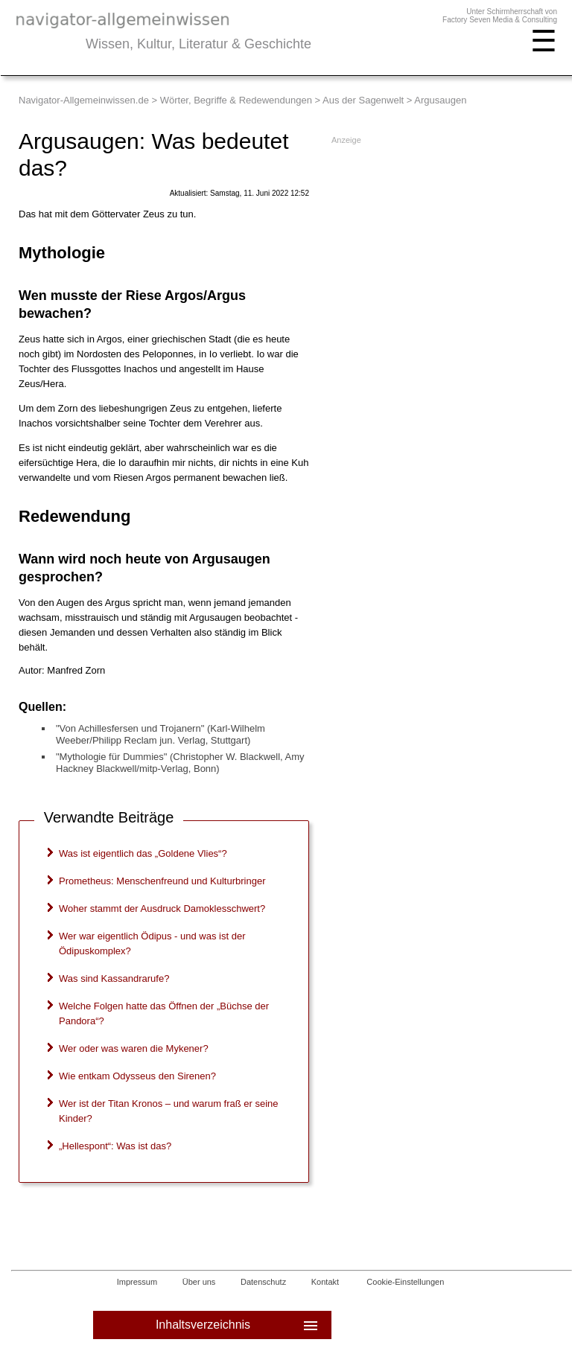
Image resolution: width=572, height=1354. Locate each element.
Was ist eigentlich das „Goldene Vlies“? (143, 853)
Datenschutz (263, 1281)
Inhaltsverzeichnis (238, 1325)
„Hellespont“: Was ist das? (115, 1146)
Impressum (137, 1281)
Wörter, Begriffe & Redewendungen (236, 100)
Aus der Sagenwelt (363, 100)
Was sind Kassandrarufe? (114, 978)
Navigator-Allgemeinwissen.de (84, 100)
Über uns (199, 1281)
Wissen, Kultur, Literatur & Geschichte (198, 43)
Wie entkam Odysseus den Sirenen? (137, 1076)
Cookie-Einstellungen (405, 1281)
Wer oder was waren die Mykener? (134, 1048)
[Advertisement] (441, 245)
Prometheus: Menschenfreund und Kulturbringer (162, 881)
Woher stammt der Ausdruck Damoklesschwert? (162, 908)
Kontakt (325, 1281)
